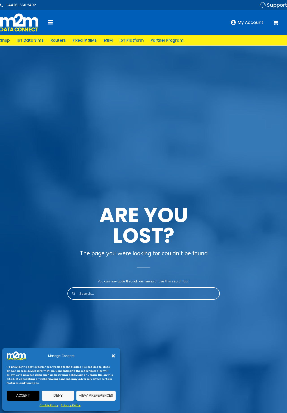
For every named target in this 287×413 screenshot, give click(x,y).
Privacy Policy (71, 405)
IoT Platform (131, 40)
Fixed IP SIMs (85, 40)
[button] (113, 356)
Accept (23, 395)
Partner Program (167, 40)
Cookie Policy (49, 405)
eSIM (108, 40)
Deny (58, 395)
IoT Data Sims (30, 40)
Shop (5, 40)
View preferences (96, 395)
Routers (58, 40)
